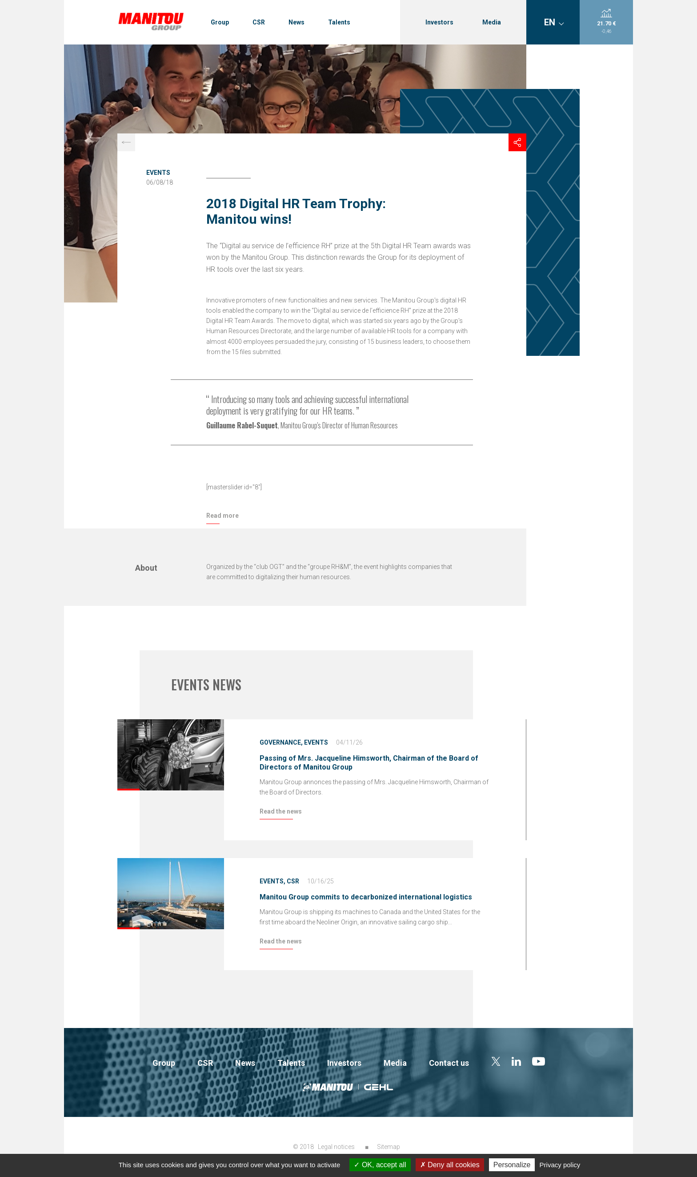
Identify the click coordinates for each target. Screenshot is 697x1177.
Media (491, 22)
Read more (222, 515)
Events (158, 172)
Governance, (281, 742)
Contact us (449, 1063)
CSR (258, 22)
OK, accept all (380, 1165)
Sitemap (388, 1146)
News (296, 22)
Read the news (281, 811)
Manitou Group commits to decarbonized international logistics (366, 897)
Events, (272, 881)
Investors (439, 22)
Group (220, 22)
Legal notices (336, 1146)
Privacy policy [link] (560, 1165)
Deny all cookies (450, 1165)
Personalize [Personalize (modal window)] (512, 1165)
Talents (339, 22)
